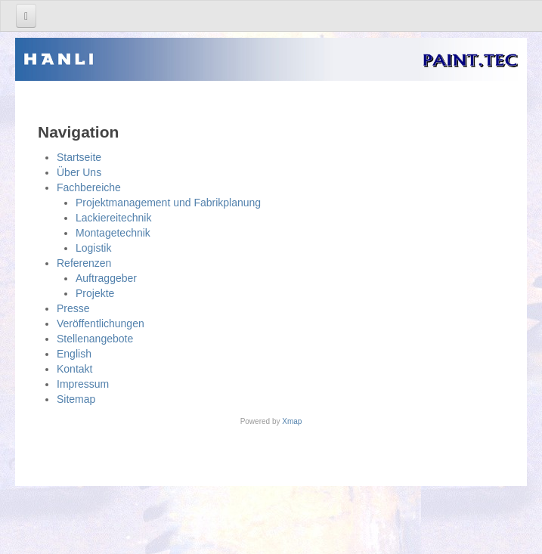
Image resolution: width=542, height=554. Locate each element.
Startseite (79, 157)
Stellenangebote (95, 339)
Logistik (93, 248)
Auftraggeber (106, 278)
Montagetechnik (113, 233)
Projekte (95, 293)
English (74, 354)
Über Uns (79, 172)
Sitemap (76, 399)
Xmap (292, 421)
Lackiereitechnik (113, 218)
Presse (73, 308)
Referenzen (84, 263)
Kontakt (74, 369)
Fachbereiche (89, 187)
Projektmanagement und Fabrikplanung (168, 203)
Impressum (83, 384)
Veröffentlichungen (100, 323)
